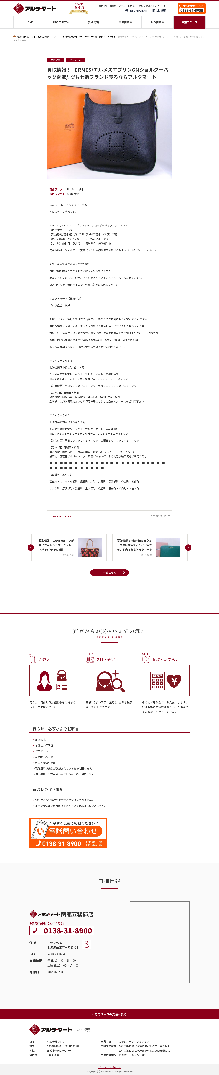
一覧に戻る (109, 573)
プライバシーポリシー (109, 1067)
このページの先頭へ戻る (109, 1014)
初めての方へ (61, 22)
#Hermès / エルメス (61, 516)
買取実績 (93, 22)
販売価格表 (157, 22)
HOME (29, 22)
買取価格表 (125, 22)
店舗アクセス (189, 22)
